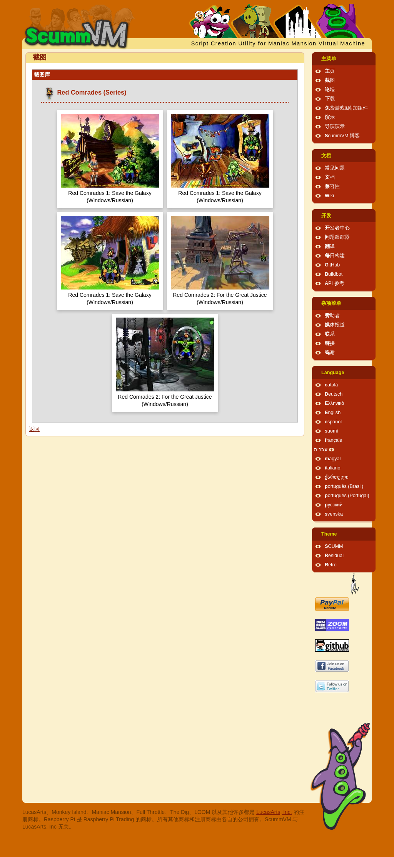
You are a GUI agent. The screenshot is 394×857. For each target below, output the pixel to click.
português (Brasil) (344, 486)
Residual (334, 555)
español (333, 421)
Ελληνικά (334, 403)
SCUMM (334, 546)
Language (332, 372)
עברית (320, 449)
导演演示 (335, 126)
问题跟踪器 (337, 237)
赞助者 (332, 315)
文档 (326, 155)
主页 (330, 71)
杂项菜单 (331, 303)
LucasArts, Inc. (274, 812)
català (331, 385)
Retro (331, 564)
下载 (330, 99)
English (333, 412)
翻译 (330, 246)
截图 (330, 80)
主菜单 (328, 59)
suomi (331, 431)
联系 (330, 334)
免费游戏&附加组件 (346, 108)
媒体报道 (335, 325)
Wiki (329, 195)
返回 (34, 429)
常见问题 (335, 168)
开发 (326, 215)
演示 (330, 117)
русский (333, 505)
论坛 (330, 89)
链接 (330, 343)
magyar (333, 458)
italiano (333, 468)
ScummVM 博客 (342, 135)
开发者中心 (337, 228)
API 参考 (334, 283)
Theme (329, 534)
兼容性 (332, 186)
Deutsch (333, 394)
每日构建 (335, 255)
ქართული (337, 477)
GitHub (332, 265)
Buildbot (333, 274)
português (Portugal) (347, 495)
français (333, 440)
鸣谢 (330, 352)
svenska (334, 514)
